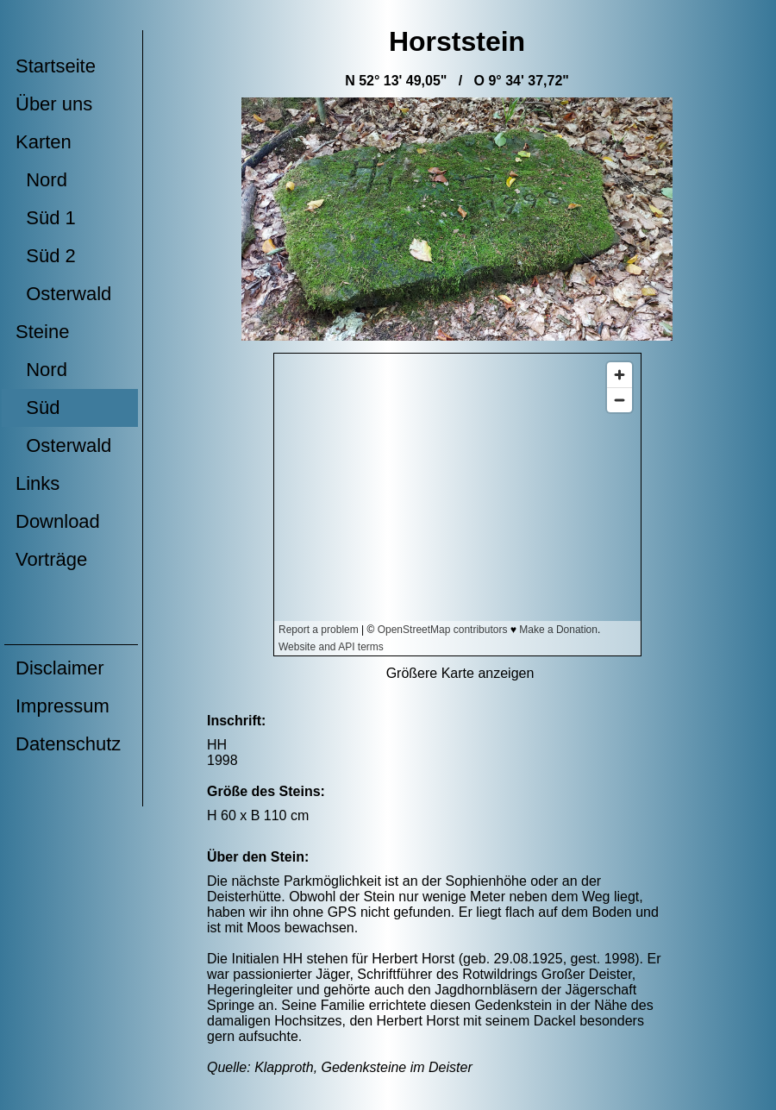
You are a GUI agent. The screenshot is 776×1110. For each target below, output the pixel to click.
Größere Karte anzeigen (460, 673)
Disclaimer (60, 668)
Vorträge (51, 559)
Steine (42, 331)
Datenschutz (68, 744)
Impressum (63, 706)
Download (58, 521)
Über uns (54, 104)
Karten (44, 142)
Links (37, 483)
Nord (41, 180)
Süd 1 (46, 218)
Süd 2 (46, 256)
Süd (37, 407)
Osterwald (63, 293)
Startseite (56, 66)
